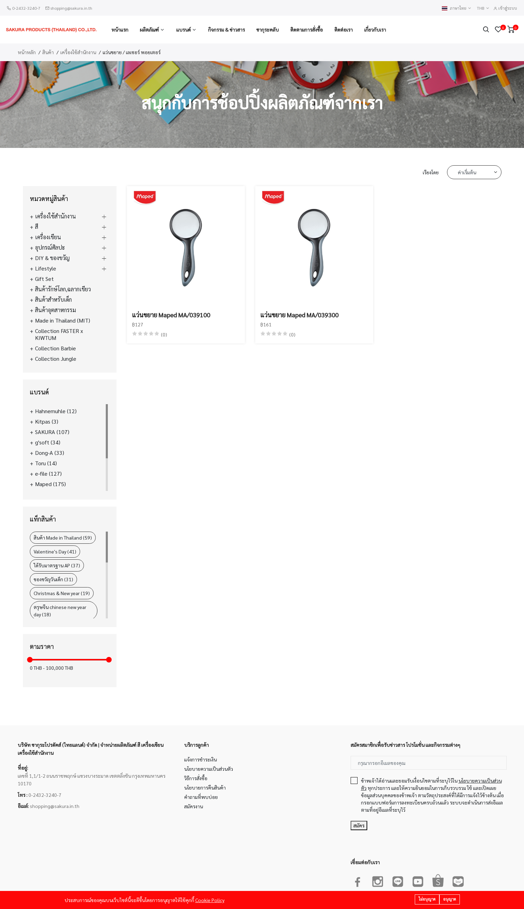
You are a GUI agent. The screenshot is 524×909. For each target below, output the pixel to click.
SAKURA (52, 431)
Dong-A (49, 452)
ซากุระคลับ (267, 29)
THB (483, 8)
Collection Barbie (55, 348)
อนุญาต (449, 899)
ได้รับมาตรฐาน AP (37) (57, 565)
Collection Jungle (55, 358)
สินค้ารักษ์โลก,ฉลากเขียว (63, 289)
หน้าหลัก (27, 52)
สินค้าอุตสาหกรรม (55, 310)
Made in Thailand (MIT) (62, 320)
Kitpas (46, 421)
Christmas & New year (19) (62, 593)
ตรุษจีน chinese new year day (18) (60, 610)
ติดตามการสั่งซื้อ (306, 29)
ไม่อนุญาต (427, 899)
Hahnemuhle (56, 411)
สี (36, 226)
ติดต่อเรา (343, 29)
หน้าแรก (119, 29)
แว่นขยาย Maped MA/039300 (299, 315)
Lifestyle (45, 268)
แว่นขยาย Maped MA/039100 (171, 315)
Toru (46, 463)
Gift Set (44, 278)
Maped (50, 484)
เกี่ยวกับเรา (375, 29)
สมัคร (358, 825)
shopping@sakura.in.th (71, 8)
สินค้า (48, 52)
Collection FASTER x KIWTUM (59, 334)
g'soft (47, 442)
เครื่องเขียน (48, 237)
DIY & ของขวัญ (52, 258)
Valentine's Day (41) (55, 551)
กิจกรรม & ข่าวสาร (226, 29)
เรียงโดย (431, 172)
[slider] (30, 659)
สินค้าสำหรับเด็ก (53, 299)
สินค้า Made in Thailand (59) (63, 537)
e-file (48, 473)
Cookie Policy (209, 900)
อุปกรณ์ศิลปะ (50, 247)
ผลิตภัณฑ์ (149, 29)
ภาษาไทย (457, 8)
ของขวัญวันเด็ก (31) (53, 579)
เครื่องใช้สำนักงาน (78, 52)
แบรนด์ (183, 29)
